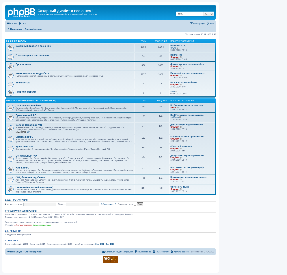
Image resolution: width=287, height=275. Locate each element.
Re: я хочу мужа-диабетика (183, 82)
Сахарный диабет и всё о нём (33, 46)
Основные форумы (16, 41)
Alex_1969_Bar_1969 (104, 244)
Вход (7, 200)
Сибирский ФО (24, 136)
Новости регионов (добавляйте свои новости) (31, 101)
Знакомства (23, 82)
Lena (172, 91)
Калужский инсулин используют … (187, 73)
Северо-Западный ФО (29, 125)
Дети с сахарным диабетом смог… (187, 125)
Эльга (173, 48)
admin (173, 107)
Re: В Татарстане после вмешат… (187, 115)
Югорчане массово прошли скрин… (188, 136)
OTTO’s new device (179, 187)
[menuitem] (22, 23)
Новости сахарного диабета (32, 73)
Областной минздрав (181, 146)
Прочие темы (23, 64)
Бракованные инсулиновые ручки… (188, 177)
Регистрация (20, 200)
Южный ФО (22, 167)
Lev (28, 132)
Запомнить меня (127, 204)
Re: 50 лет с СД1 (178, 46)
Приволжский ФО (26, 115)
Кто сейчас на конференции (21, 211)
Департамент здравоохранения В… (188, 155)
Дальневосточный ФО (29, 105)
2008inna (174, 117)
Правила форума (26, 91)
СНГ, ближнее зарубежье (30, 177)
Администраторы (22, 225)
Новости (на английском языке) (34, 187)
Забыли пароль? (108, 204)
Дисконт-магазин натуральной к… (187, 64)
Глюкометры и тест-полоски (32, 55)
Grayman (174, 57)
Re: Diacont (176, 55)
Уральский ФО (24, 146)
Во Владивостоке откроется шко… (187, 105)
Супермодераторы (42, 225)
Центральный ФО (26, 155)
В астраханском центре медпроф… (188, 167)
